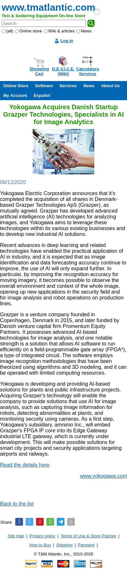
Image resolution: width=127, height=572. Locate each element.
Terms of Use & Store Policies (88, 535)
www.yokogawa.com (103, 476)
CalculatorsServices (87, 71)
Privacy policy (42, 535)
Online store (28, 31)
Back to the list (17, 504)
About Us (110, 85)
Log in (67, 40)
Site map (15, 535)
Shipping (64, 545)
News (83, 31)
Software (44, 85)
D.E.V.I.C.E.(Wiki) (63, 71)
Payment (86, 545)
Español (42, 95)
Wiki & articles (59, 31)
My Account (15, 95)
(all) (7, 31)
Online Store (15, 85)
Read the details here (24, 465)
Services (68, 85)
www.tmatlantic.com (48, 7)
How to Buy (40, 545)
